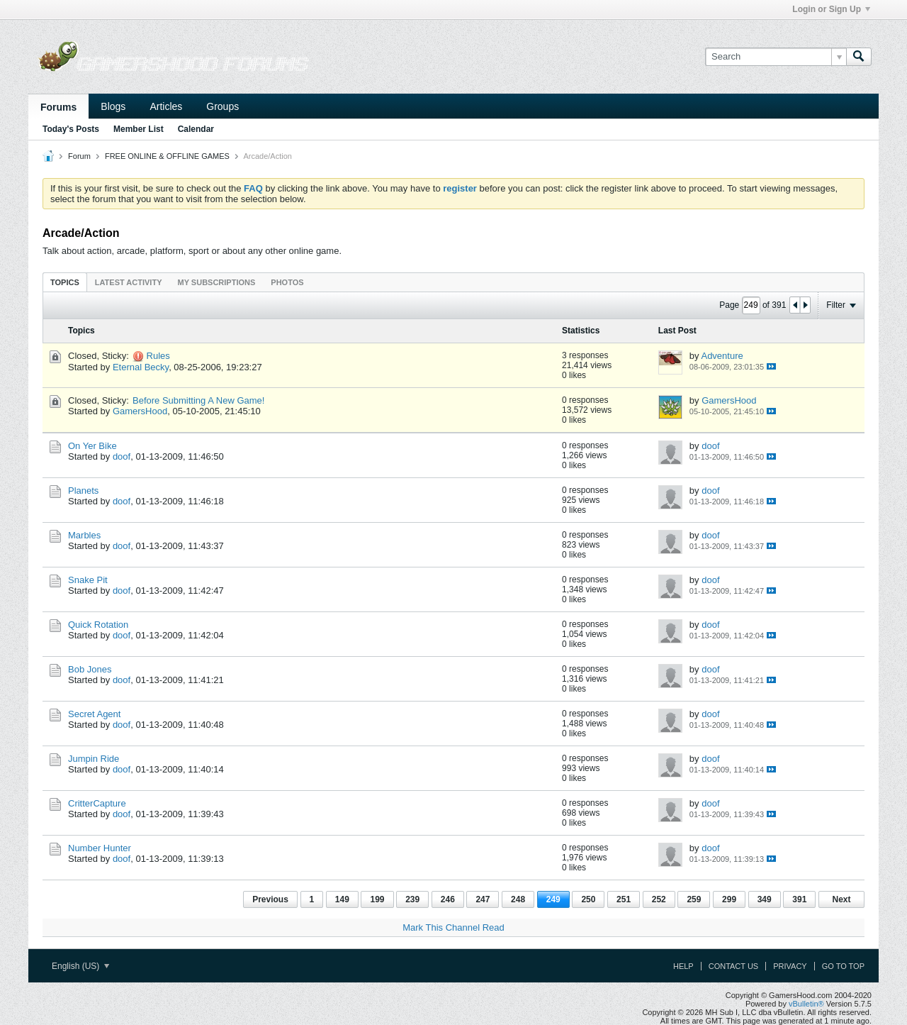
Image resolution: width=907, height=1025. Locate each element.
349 (764, 899)
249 (553, 899)
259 (694, 899)
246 (448, 899)
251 (623, 899)
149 (342, 899)
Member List (138, 129)
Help (683, 966)
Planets (83, 490)
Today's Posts (71, 129)
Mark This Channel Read (453, 927)
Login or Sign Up (831, 9)
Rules (158, 355)
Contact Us (734, 966)
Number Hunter (99, 848)
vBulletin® (806, 1003)
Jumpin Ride (93, 758)
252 (659, 899)
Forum (79, 156)
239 (412, 899)
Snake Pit (88, 580)
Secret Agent (94, 714)
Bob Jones (89, 669)
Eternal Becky (141, 367)
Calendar (196, 129)
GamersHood (140, 411)
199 (377, 899)
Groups (222, 106)
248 (518, 899)
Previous (270, 899)
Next (841, 899)
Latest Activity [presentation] (128, 282)
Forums (58, 107)
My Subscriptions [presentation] (217, 282)
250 (588, 899)
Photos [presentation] (287, 282)
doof (121, 456)
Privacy (789, 966)
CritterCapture (97, 803)
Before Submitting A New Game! (198, 400)
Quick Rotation (98, 624)
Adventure (722, 355)
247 (482, 899)
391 (799, 899)
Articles (166, 106)
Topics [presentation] (64, 282)
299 (729, 899)
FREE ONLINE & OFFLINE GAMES (167, 156)
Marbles (84, 535)
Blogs (113, 106)
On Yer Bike (92, 446)
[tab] (65, 282)
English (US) (80, 966)
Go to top (843, 966)
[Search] (775, 57)
